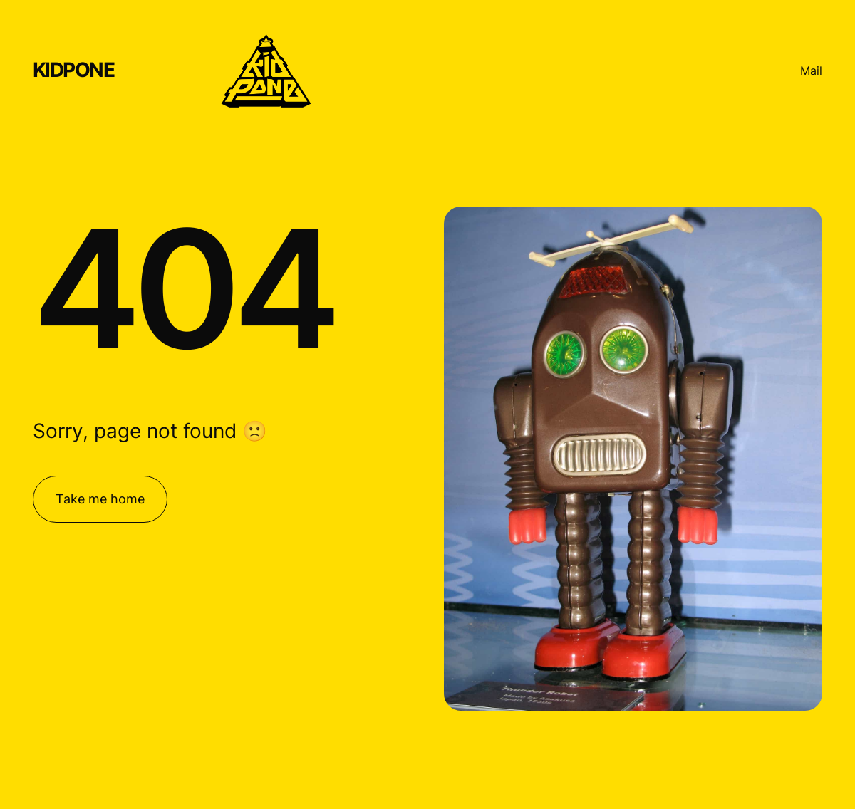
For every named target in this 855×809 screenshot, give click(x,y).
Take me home (100, 498)
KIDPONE (74, 70)
